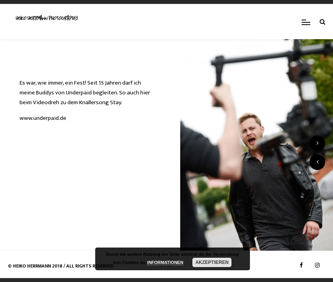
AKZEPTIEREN (212, 262)
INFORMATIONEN (165, 262)
